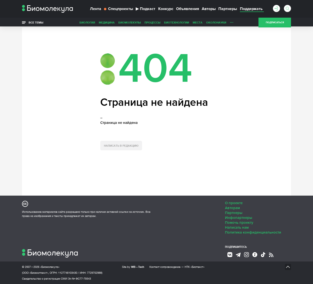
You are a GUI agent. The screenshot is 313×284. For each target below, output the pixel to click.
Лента (95, 8)
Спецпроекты (118, 8)
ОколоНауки (216, 22)
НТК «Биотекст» (194, 266)
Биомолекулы (129, 22)
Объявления (187, 8)
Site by (133, 266)
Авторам (232, 208)
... (232, 21)
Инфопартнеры (238, 217)
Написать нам (237, 227)
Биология (87, 22)
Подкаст (145, 8)
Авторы (209, 8)
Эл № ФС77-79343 (79, 278)
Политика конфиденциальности (253, 232)
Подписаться (275, 22)
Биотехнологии (176, 22)
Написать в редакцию (121, 145)
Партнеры (227, 8)
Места (197, 22)
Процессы (152, 22)
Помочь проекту (239, 222)
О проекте (234, 203)
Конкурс (165, 8)
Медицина (107, 22)
